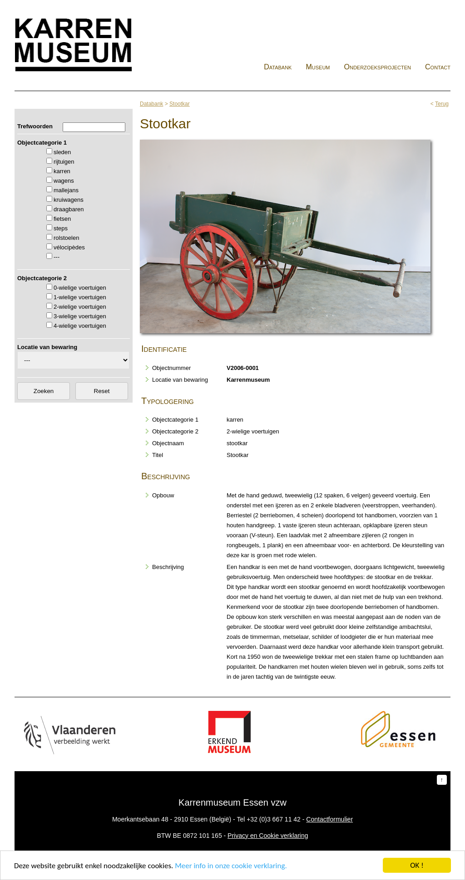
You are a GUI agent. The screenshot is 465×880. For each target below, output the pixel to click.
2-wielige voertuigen (80, 306)
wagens (64, 180)
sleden (62, 152)
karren (62, 171)
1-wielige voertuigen (80, 297)
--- (56, 256)
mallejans (66, 190)
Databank (278, 67)
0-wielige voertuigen (80, 287)
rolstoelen (66, 237)
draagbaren (69, 209)
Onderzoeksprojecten (377, 67)
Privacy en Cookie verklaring (268, 835)
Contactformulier (329, 819)
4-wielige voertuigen (80, 325)
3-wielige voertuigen (80, 316)
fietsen (62, 218)
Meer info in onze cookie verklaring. (231, 866)
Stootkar (179, 104)
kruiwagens (69, 199)
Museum (318, 67)
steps (61, 228)
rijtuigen (64, 161)
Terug (442, 104)
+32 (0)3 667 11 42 (274, 819)
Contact (437, 67)
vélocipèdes (69, 247)
